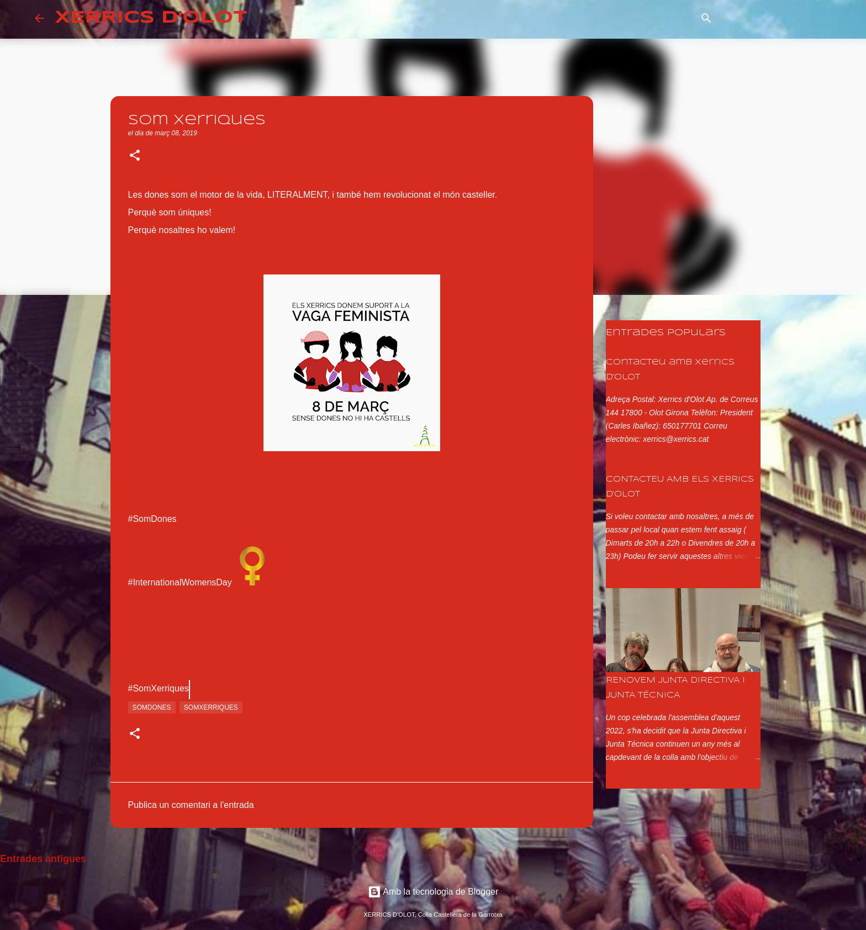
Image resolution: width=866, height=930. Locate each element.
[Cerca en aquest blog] (775, 18)
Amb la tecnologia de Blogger (433, 891)
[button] (134, 156)
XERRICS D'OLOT (151, 18)
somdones (152, 707)
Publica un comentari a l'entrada (191, 805)
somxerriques (211, 707)
